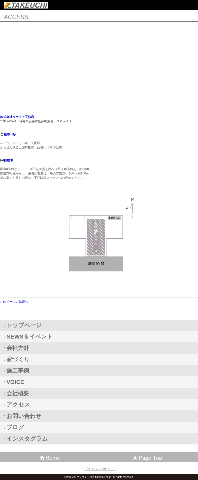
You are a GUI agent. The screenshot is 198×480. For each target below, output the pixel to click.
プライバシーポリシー (100, 469)
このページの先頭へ (14, 302)
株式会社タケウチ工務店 (26, 5)
